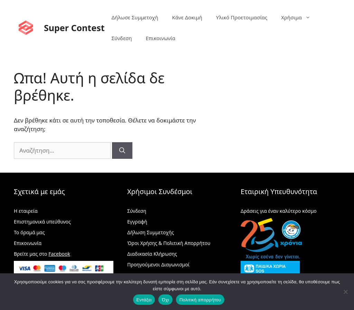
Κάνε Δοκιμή (187, 17)
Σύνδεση (122, 38)
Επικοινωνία (160, 38)
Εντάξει (144, 299)
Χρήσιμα (299, 17)
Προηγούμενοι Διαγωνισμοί (158, 264)
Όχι (165, 299)
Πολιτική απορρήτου (200, 299)
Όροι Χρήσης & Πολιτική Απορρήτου (169, 243)
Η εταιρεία (26, 211)
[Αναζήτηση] (122, 150)
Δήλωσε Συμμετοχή (135, 17)
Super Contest (74, 28)
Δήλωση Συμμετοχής (150, 232)
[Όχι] (345, 291)
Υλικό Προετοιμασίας (241, 17)
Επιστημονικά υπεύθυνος (42, 221)
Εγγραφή (137, 221)
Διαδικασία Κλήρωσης (152, 253)
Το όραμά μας (29, 232)
